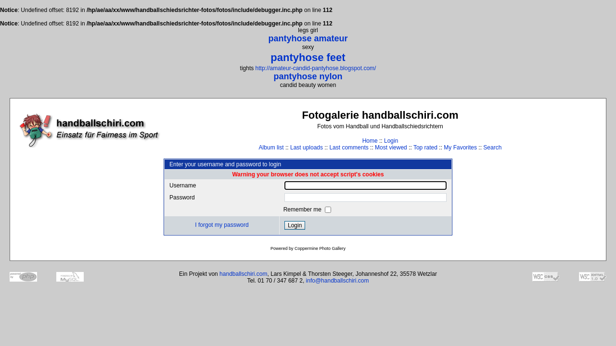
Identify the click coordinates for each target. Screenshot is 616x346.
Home (370, 140)
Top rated (425, 147)
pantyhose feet (307, 57)
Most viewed (391, 147)
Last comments (348, 147)
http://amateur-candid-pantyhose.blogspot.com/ (316, 68)
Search (492, 147)
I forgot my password (221, 225)
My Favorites (460, 147)
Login (391, 140)
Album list (271, 147)
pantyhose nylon (307, 76)
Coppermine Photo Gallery (320, 248)
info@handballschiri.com (337, 280)
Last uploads (306, 147)
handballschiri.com (243, 274)
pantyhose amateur (307, 38)
